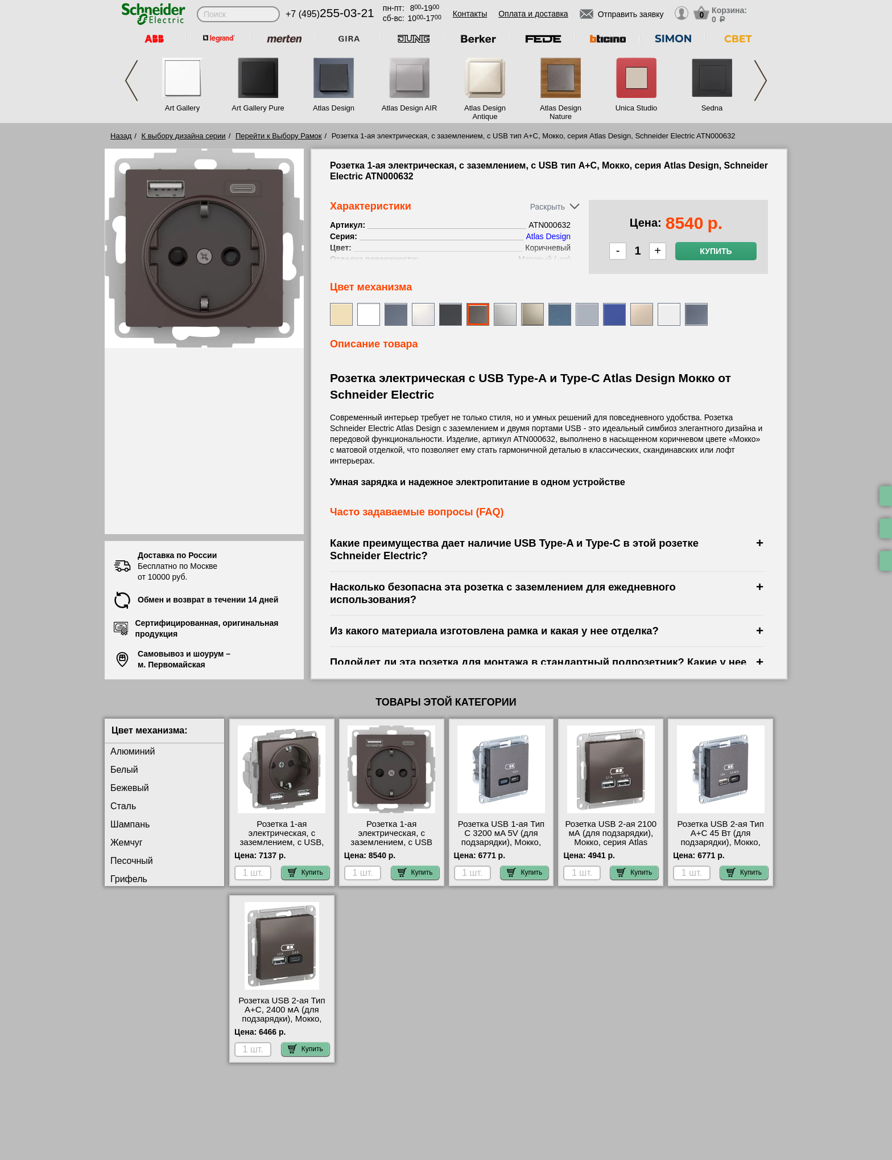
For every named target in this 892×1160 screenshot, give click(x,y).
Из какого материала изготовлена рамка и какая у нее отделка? (494, 631)
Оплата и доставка (533, 13)
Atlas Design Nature (560, 112)
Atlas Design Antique (485, 112)
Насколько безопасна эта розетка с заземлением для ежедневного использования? (503, 593)
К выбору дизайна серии (184, 136)
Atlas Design (333, 108)
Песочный (131, 861)
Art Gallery (182, 108)
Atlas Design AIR (409, 108)
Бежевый (129, 788)
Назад (120, 136)
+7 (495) (330, 14)
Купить (716, 251)
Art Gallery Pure (258, 108)
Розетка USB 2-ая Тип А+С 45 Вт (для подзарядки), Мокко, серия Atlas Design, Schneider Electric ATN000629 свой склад (720, 846)
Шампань (130, 824)
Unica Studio (637, 108)
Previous (131, 80)
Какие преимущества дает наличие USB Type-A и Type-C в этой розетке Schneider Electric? (514, 549)
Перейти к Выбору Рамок (279, 136)
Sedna (712, 108)
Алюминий (132, 751)
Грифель (128, 879)
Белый (124, 769)
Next (760, 80)
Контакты (470, 13)
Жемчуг (126, 842)
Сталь (123, 806)
